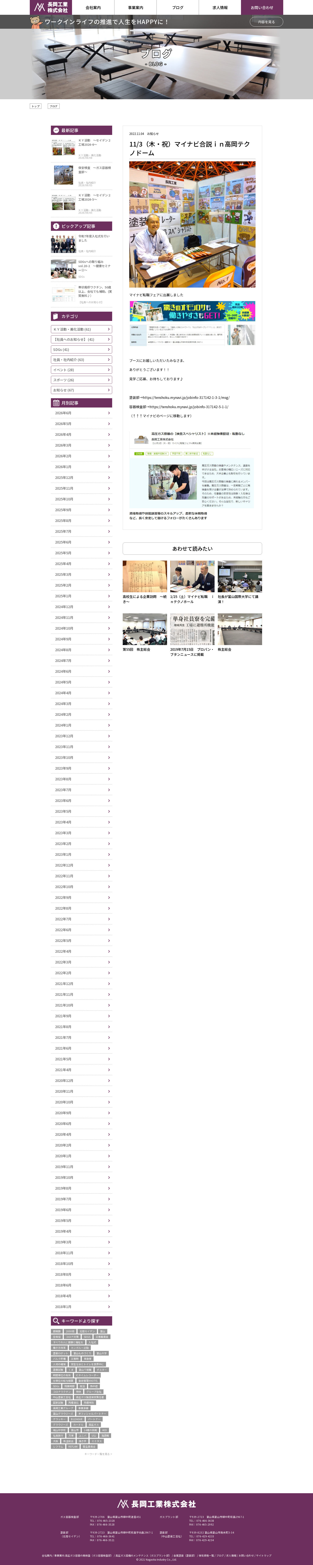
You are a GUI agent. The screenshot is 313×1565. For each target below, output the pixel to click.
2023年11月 (64, 746)
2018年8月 (63, 1274)
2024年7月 (63, 660)
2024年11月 (64, 617)
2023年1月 (63, 854)
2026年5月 (63, 423)
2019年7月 (63, 1198)
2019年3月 (63, 1241)
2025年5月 (63, 552)
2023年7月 (63, 789)
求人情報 (220, 7)
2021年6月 (63, 1048)
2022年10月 (64, 886)
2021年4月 (63, 1069)
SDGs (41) (61, 349)
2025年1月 (63, 595)
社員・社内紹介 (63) (68, 359)
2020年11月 (64, 1091)
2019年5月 (63, 1220)
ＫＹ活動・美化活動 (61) (72, 329)
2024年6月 (63, 671)
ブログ (53, 106)
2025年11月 (64, 488)
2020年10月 (64, 1101)
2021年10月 (64, 1005)
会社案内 (93, 7)
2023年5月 (63, 811)
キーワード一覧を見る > (98, 1454)
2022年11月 (64, 875)
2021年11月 (64, 994)
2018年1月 (63, 1306)
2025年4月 (63, 563)
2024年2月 (63, 714)
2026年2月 (63, 455)
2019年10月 (64, 1177)
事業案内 (135, 7)
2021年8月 (63, 1026)
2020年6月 (63, 1123)
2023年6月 (63, 800)
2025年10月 (64, 498)
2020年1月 (63, 1155)
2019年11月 (64, 1166)
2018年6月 (63, 1285)
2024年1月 (63, 725)
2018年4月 (63, 1295)
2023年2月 (63, 843)
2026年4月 (63, 434)
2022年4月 (63, 951)
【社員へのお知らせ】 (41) (73, 339)
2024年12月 (64, 606)
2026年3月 (63, 445)
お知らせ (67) (63, 390)
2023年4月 (63, 822)
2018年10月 (64, 1263)
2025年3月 (63, 574)
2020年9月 (63, 1112)
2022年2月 (63, 972)
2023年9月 (63, 768)
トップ (35, 106)
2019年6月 (63, 1209)
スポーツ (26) (63, 379)
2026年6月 (63, 412)
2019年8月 (63, 1188)
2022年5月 (63, 940)
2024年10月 (64, 628)
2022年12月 (64, 865)
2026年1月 (63, 466)
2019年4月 (63, 1231)
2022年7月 (63, 918)
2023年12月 (64, 735)
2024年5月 (63, 682)
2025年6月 (63, 542)
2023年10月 (64, 757)
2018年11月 (64, 1252)
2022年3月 (63, 962)
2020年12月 (64, 1080)
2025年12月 (64, 477)
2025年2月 (63, 585)
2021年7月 (63, 1037)
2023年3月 (63, 832)
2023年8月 (63, 778)
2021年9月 (63, 1015)
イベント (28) (63, 369)
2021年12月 (64, 983)
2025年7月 (63, 531)
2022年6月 (63, 929)
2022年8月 (63, 908)
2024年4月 (63, 692)
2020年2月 (63, 1145)
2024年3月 (63, 703)
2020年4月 (63, 1134)
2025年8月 (63, 520)
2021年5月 (63, 1058)
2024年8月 (63, 649)
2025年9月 (63, 509)
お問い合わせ (262, 7)
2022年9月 (63, 897)
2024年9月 (63, 638)
